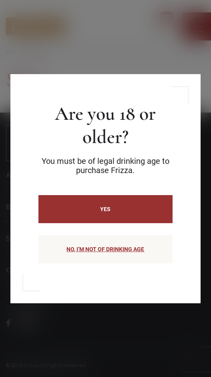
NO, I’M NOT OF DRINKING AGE (105, 249)
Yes (105, 209)
